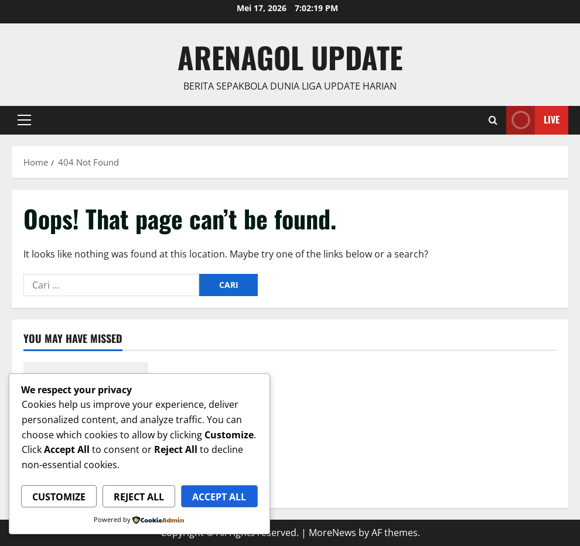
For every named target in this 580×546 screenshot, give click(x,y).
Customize (59, 496)
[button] (24, 120)
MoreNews (332, 532)
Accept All (219, 496)
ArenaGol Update (290, 56)
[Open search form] (493, 120)
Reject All (139, 496)
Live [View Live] (532, 120)
